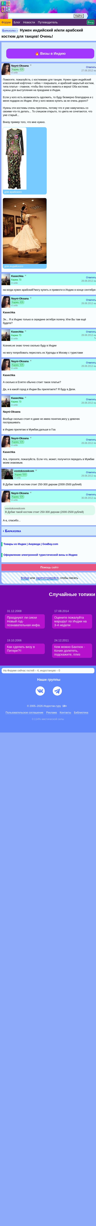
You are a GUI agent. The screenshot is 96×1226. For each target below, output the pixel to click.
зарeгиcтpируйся (47, 578)
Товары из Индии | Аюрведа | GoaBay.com (30, 544)
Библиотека (81, 712)
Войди (25, 578)
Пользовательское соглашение (24, 712)
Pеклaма (51, 712)
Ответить (91, 67)
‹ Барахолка (12, 531)
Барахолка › (10, 30)
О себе (14, 72)
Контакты (65, 712)
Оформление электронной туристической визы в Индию (40, 554)
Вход (90, 22)
